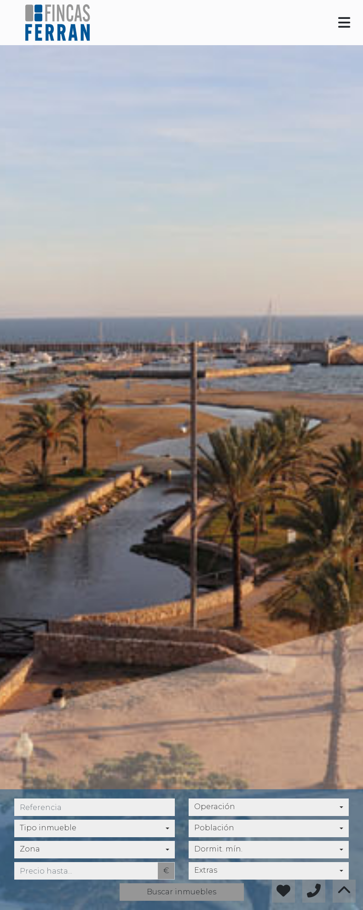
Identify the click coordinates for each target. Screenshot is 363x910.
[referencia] (94, 807)
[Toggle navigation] (344, 22)
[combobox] (269, 807)
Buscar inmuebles (181, 891)
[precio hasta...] (86, 871)
